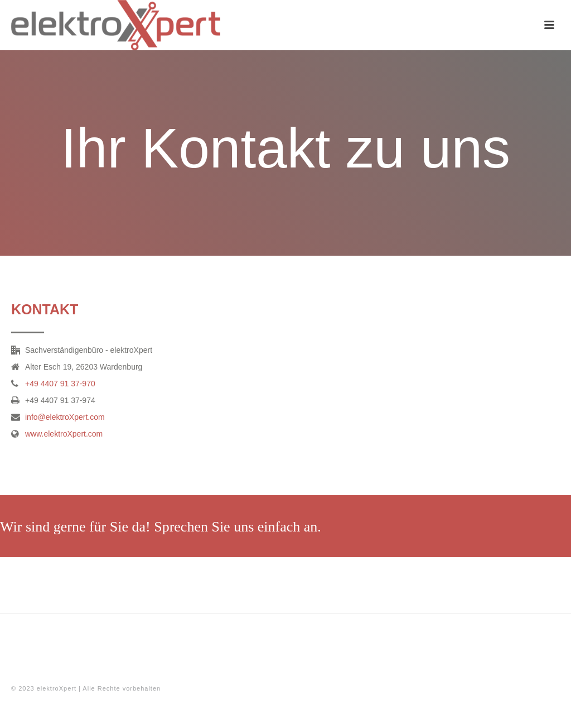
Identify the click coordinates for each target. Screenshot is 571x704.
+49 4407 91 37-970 (60, 383)
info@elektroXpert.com (65, 417)
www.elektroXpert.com (64, 433)
